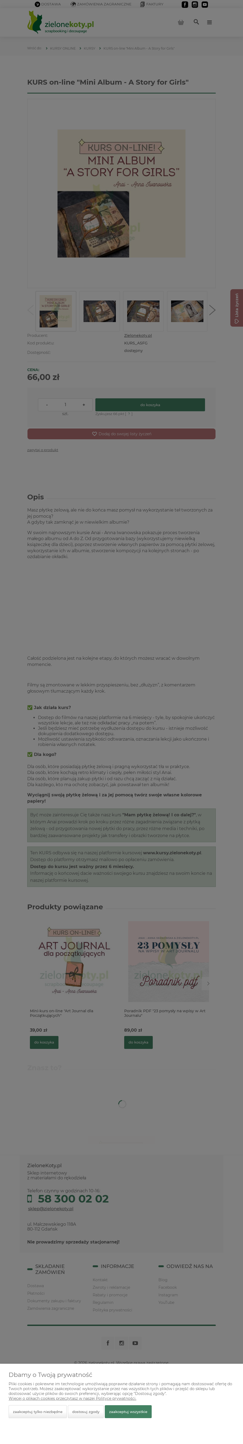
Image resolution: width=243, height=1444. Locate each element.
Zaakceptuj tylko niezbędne (38, 1412)
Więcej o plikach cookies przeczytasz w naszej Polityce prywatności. (72, 1398)
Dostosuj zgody (85, 1412)
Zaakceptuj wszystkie (128, 1412)
